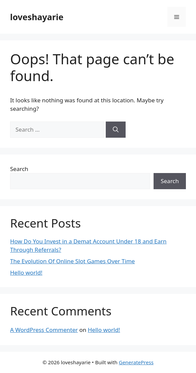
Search (19, 169)
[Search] (116, 130)
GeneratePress (136, 362)
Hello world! (26, 272)
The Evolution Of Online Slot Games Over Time (72, 261)
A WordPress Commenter (44, 330)
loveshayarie (36, 17)
